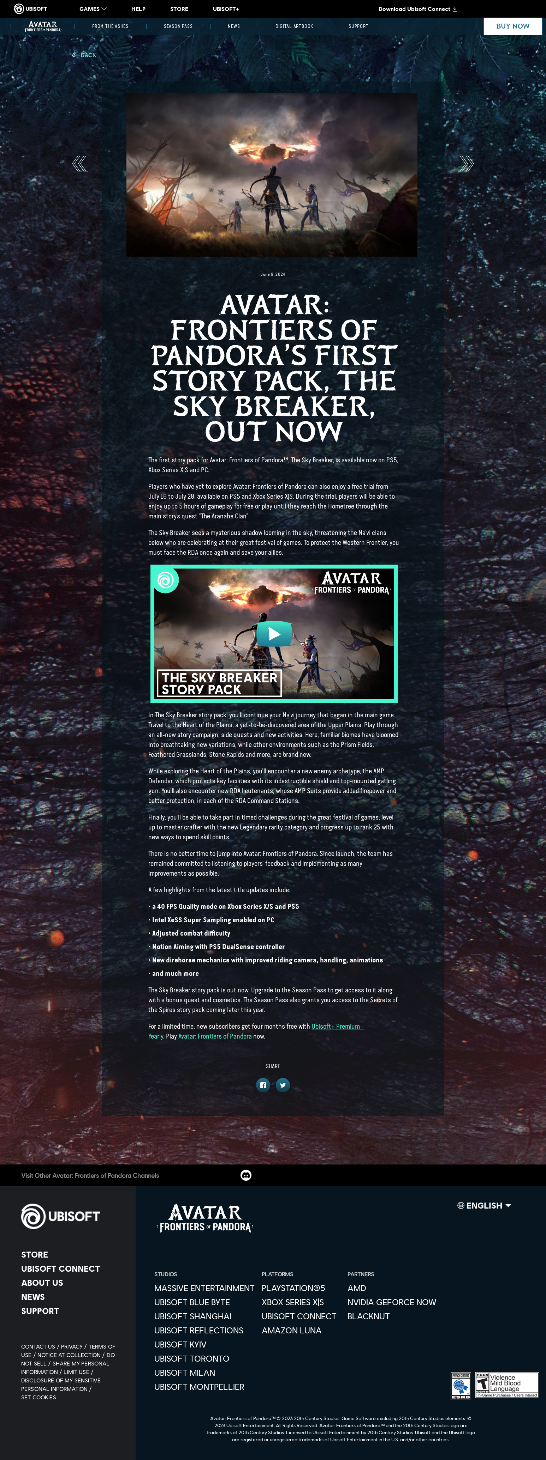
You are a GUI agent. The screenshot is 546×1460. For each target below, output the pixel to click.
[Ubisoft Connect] (72, 1268)
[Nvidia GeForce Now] (392, 1302)
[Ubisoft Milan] (204, 1372)
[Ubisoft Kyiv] (204, 1344)
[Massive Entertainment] (204, 1287)
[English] (484, 1207)
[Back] (84, 55)
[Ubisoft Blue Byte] (204, 1302)
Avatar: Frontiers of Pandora (215, 1036)
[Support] (358, 26)
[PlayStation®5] (301, 1287)
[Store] (72, 1254)
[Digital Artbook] (294, 26)
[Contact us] (41, 1346)
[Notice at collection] (72, 1354)
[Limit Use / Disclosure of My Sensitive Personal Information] (61, 1380)
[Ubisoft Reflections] (204, 1330)
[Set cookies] (38, 1397)
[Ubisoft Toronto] (204, 1358)
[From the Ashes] (110, 26)
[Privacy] (75, 1346)
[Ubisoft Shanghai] (204, 1316)
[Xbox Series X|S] (301, 1302)
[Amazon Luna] (301, 1330)
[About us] (72, 1282)
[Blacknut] (392, 1316)
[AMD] (392, 1287)
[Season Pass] (178, 26)
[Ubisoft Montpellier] (204, 1386)
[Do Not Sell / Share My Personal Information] (68, 1363)
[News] (233, 26)
